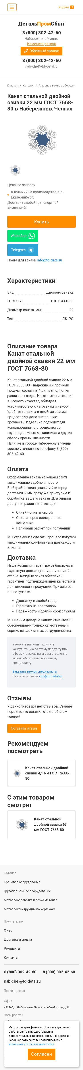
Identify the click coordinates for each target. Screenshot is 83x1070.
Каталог (28, 85)
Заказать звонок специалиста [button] (35, 671)
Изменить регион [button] (41, 44)
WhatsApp (23, 236)
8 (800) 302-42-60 (41, 60)
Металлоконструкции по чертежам (29, 909)
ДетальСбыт (41, 24)
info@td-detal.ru (49, 260)
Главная (12, 85)
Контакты (11, 957)
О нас (8, 930)
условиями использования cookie (31, 1044)
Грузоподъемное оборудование (61, 85)
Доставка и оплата (18, 939)
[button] (41, 51)
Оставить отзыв (24, 728)
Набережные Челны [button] (42, 39)
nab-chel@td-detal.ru (41, 66)
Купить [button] (41, 221)
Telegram (22, 250)
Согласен (41, 1054)
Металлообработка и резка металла (30, 900)
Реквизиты (12, 948)
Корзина (66, 7)
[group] (41, 139)
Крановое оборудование (22, 882)
